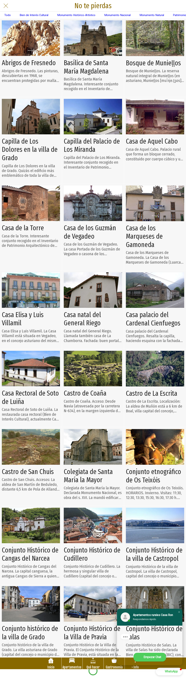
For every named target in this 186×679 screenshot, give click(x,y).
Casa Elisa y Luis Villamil (23, 319)
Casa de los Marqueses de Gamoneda (144, 236)
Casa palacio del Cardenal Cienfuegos (153, 319)
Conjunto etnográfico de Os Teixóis (153, 476)
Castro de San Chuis (28, 472)
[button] (179, 612)
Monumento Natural (152, 15)
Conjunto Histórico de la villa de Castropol (154, 554)
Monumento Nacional (117, 15)
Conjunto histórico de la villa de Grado (30, 633)
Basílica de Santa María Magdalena (86, 67)
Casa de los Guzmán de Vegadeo (90, 232)
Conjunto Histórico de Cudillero (92, 554)
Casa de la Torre (23, 228)
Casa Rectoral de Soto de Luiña (30, 397)
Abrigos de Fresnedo (29, 63)
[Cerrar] (6, 6)
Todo (7, 15)
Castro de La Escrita (151, 393)
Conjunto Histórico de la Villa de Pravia (92, 633)
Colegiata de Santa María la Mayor (88, 476)
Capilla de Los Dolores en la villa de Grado (30, 149)
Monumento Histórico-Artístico (76, 15)
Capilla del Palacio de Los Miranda (92, 145)
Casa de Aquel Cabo (152, 141)
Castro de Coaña (85, 393)
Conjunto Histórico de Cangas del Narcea (30, 554)
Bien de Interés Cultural (34, 15)
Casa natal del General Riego (82, 319)
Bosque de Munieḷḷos (153, 63)
